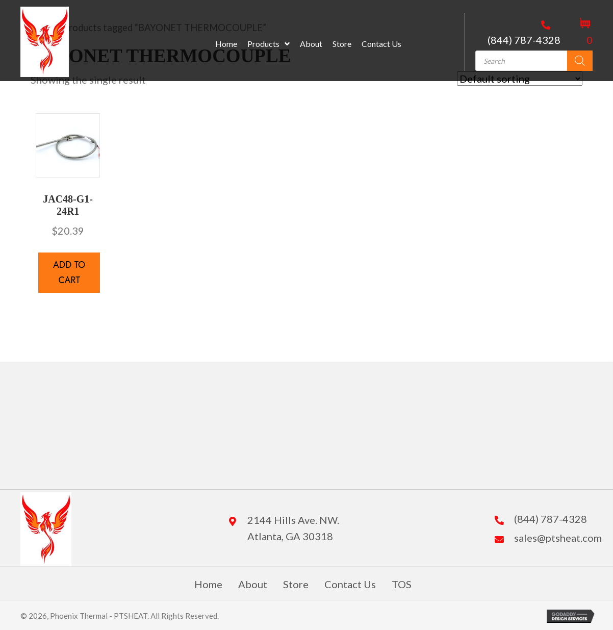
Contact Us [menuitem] (350, 584)
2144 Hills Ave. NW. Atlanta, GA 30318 (293, 528)
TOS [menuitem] (402, 584)
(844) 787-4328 (524, 40)
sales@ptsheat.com (558, 538)
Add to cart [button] (69, 272)
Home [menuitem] (208, 584)
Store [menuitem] (296, 584)
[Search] (580, 61)
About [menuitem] (252, 584)
